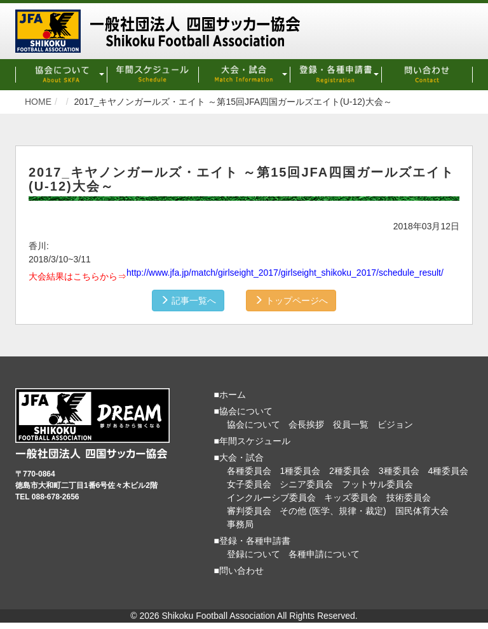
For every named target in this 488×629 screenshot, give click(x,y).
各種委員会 (249, 471)
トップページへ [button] (291, 300)
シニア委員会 (306, 484)
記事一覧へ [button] (188, 300)
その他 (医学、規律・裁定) (333, 511)
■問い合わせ (239, 570)
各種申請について (324, 554)
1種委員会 (300, 471)
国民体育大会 (422, 511)
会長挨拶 (306, 424)
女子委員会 (249, 484)
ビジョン (395, 424)
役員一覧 (351, 424)
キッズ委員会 (350, 497)
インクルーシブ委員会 (271, 497)
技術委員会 (408, 497)
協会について (253, 424)
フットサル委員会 (377, 484)
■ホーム (230, 394)
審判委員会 (249, 511)
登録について (253, 554)
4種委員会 (448, 471)
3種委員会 (399, 471)
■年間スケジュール (252, 441)
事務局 (240, 524)
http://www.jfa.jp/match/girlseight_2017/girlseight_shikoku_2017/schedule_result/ (285, 272)
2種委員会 (349, 471)
